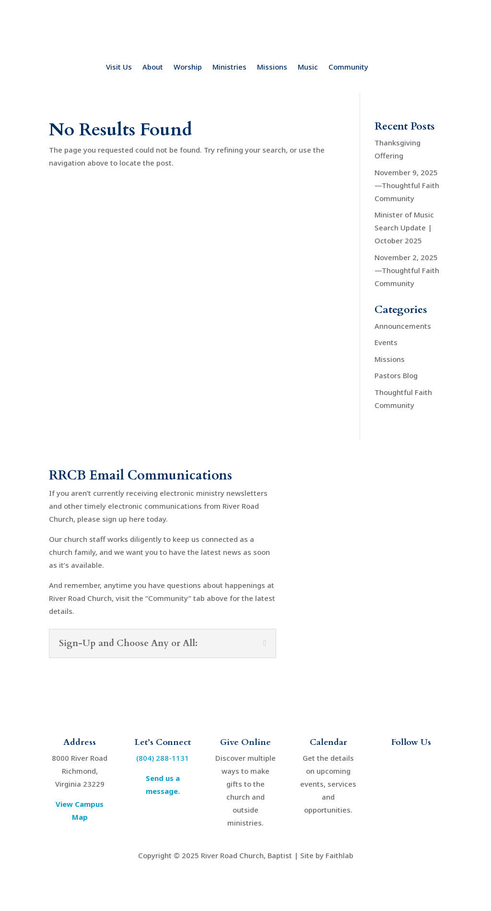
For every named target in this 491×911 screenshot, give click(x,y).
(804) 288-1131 (162, 758)
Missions (272, 67)
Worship (188, 67)
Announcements (402, 326)
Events (385, 342)
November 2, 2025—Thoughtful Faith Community (406, 270)
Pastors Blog (396, 375)
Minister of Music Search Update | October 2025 (404, 227)
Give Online (245, 742)
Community (348, 67)
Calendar (328, 742)
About (152, 67)
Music (308, 67)
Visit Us (119, 67)
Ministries (229, 67)
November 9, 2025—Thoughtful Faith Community (406, 185)
